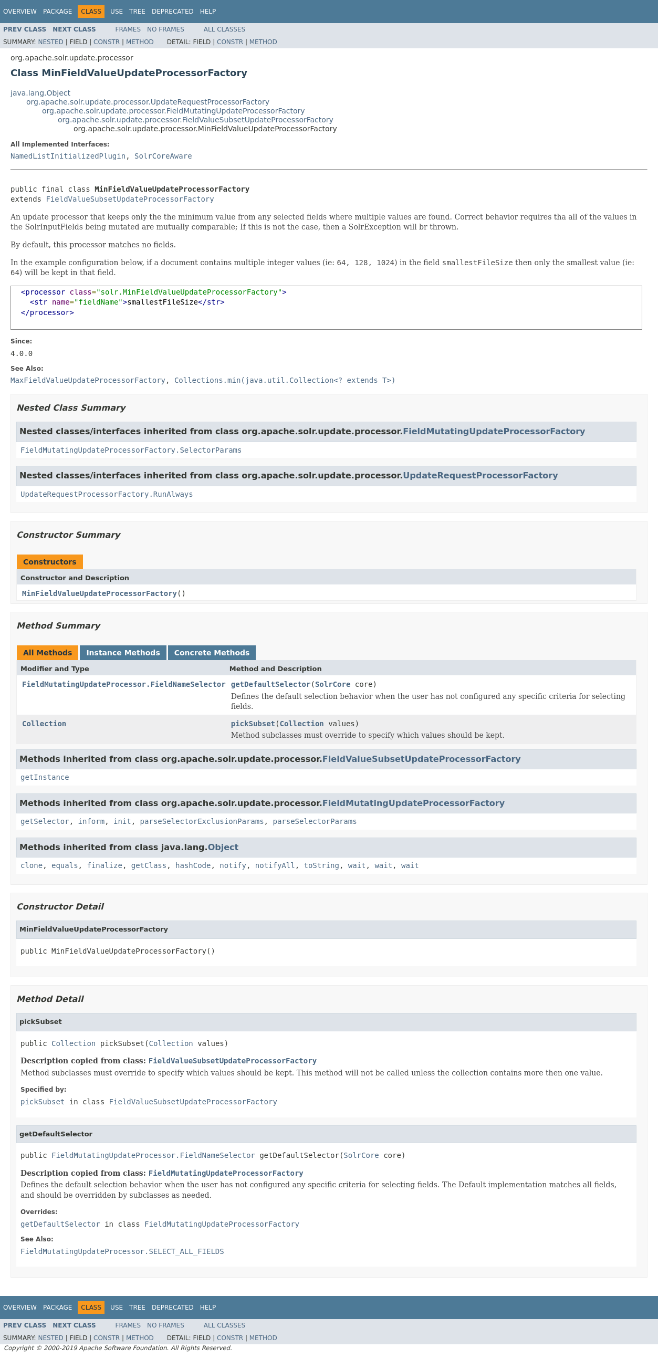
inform (91, 821)
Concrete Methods (212, 653)
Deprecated (173, 11)
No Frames (165, 29)
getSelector (44, 821)
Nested (50, 42)
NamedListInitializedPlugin (68, 156)
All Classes (224, 29)
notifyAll (275, 865)
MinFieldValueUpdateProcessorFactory (99, 593)
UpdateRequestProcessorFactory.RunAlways (106, 494)
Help (208, 11)
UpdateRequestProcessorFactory (480, 475)
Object (223, 847)
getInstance (44, 777)
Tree (137, 11)
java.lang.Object (40, 93)
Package (57, 11)
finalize (104, 865)
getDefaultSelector (271, 684)
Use (116, 11)
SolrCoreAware (163, 156)
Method (140, 42)
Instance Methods (123, 653)
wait (357, 865)
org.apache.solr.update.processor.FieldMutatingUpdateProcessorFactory (173, 111)
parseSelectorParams (315, 821)
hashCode (193, 865)
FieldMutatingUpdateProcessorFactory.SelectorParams (131, 450)
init (122, 821)
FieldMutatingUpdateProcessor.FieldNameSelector (124, 684)
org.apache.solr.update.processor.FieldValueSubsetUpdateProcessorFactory (195, 120)
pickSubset (253, 723)
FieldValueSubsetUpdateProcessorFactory (130, 199)
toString (321, 865)
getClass (148, 865)
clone (31, 865)
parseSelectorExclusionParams (202, 821)
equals (64, 865)
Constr (106, 42)
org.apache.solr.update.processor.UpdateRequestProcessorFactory (147, 102)
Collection (44, 723)
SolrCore (332, 684)
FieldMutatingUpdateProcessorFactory (494, 431)
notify (233, 865)
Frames (128, 29)
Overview (20, 11)
